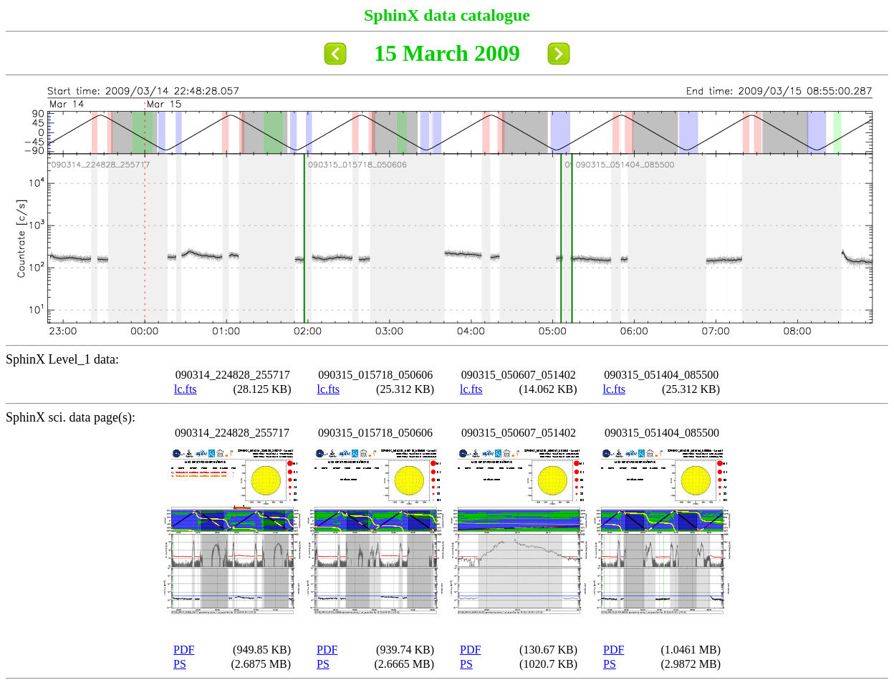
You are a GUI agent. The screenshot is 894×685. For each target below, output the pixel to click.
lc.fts (185, 389)
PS (179, 664)
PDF (183, 649)
